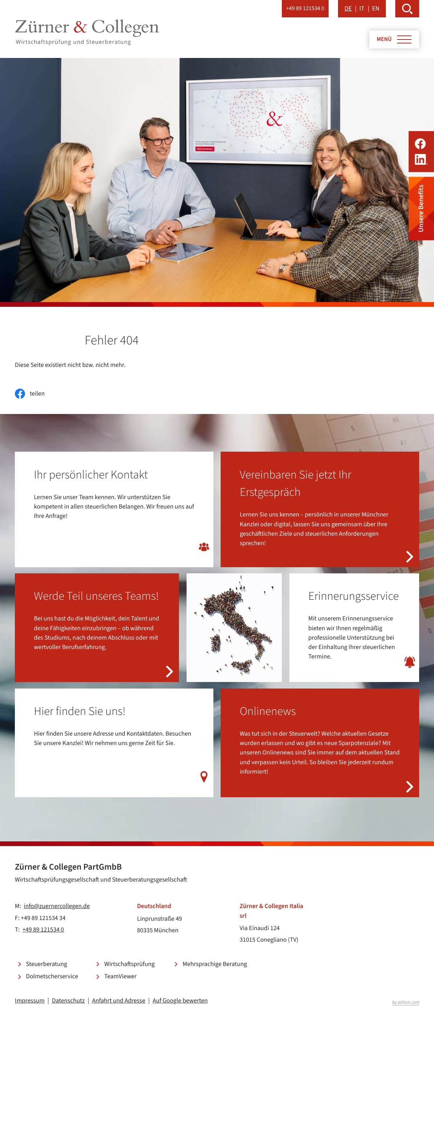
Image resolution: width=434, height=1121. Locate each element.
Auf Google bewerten (180, 1000)
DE (348, 8)
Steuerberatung (46, 964)
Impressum (30, 1000)
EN (376, 8)
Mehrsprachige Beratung (215, 964)
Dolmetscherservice (52, 976)
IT (361, 8)
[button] (305, 8)
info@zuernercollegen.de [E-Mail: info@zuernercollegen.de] (57, 906)
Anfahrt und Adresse (118, 1000)
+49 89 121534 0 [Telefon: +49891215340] (43, 929)
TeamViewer (120, 976)
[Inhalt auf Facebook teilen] (30, 394)
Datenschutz (68, 1000)
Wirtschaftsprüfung (129, 964)
